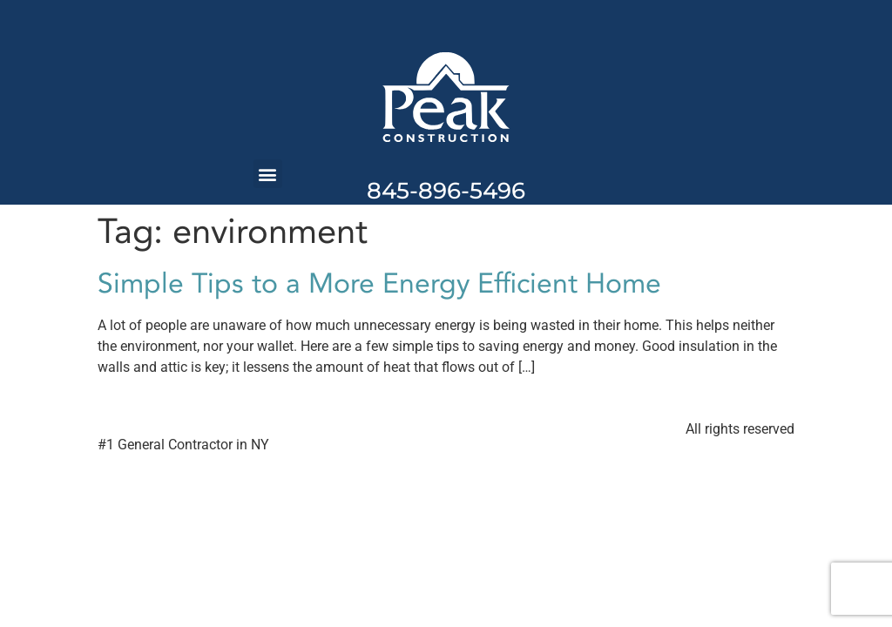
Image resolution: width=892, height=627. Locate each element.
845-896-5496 (446, 191)
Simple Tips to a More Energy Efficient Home (379, 284)
